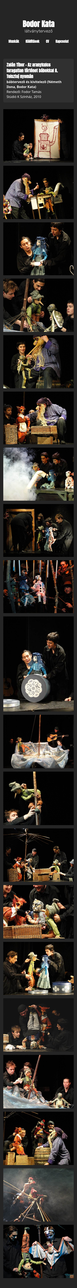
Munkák (13, 41)
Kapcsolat (62, 41)
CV (47, 41)
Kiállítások (32, 41)
